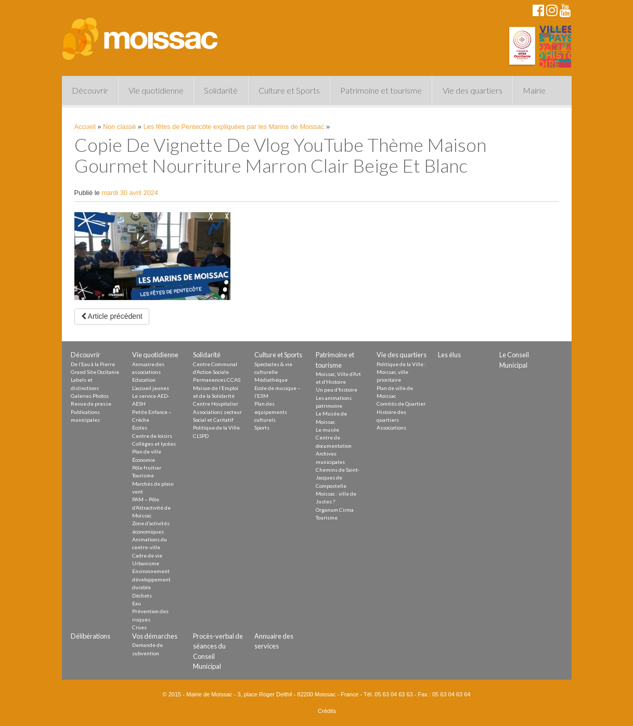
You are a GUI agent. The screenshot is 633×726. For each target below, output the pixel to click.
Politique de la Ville (216, 427)
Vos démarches (154, 636)
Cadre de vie (147, 555)
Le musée (327, 429)
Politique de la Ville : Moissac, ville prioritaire (401, 372)
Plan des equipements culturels (270, 411)
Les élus (449, 355)
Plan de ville (146, 451)
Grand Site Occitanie (95, 372)
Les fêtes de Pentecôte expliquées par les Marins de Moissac (234, 127)
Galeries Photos (90, 396)
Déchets (142, 595)
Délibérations (90, 636)
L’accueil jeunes (150, 388)
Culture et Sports (289, 90)
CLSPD (201, 436)
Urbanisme (145, 563)
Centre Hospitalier (215, 403)
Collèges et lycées (154, 443)
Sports (261, 427)
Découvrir (90, 90)
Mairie (534, 90)
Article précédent (112, 316)
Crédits (327, 711)
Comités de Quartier (401, 403)
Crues (139, 627)
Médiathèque (271, 380)
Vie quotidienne (156, 90)
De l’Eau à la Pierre (93, 364)
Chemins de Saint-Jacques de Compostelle (338, 477)
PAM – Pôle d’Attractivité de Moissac (151, 507)
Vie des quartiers (472, 90)
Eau (136, 603)
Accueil (85, 127)
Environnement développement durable (151, 579)
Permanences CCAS (216, 380)
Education (144, 380)
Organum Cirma (335, 510)
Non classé (119, 127)
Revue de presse (91, 403)
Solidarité (221, 90)
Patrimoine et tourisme (381, 90)
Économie (143, 460)
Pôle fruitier (146, 467)
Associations (391, 427)
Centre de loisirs (152, 436)
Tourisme (143, 475)
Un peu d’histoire (336, 389)
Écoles (139, 427)
